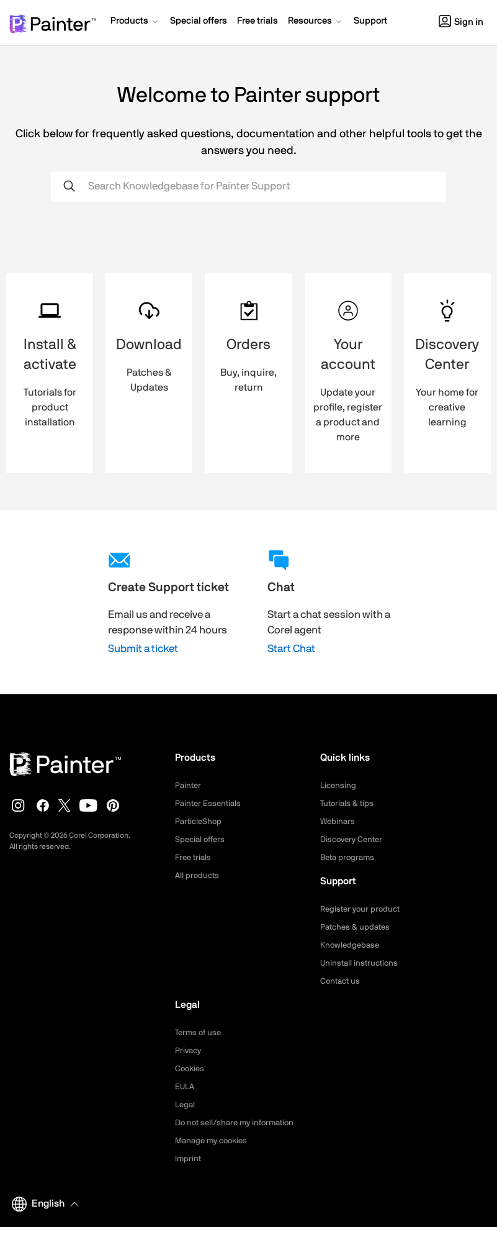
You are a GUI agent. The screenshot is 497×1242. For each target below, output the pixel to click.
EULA (185, 1086)
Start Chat (291, 648)
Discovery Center (354, 839)
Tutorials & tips (348, 803)
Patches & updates (357, 927)
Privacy (189, 1050)
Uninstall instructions (361, 963)
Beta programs (349, 857)
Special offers (202, 839)
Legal (186, 1104)
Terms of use (200, 1032)
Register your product (362, 909)
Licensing (339, 785)
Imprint (188, 1173)
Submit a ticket (143, 648)
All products (198, 875)
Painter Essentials (209, 803)
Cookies (191, 1068)
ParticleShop (200, 821)
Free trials (194, 857)
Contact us (341, 981)
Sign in (461, 22)
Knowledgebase (351, 945)
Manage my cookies (214, 1155)
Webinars (338, 821)
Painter (189, 785)
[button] (135, 22)
